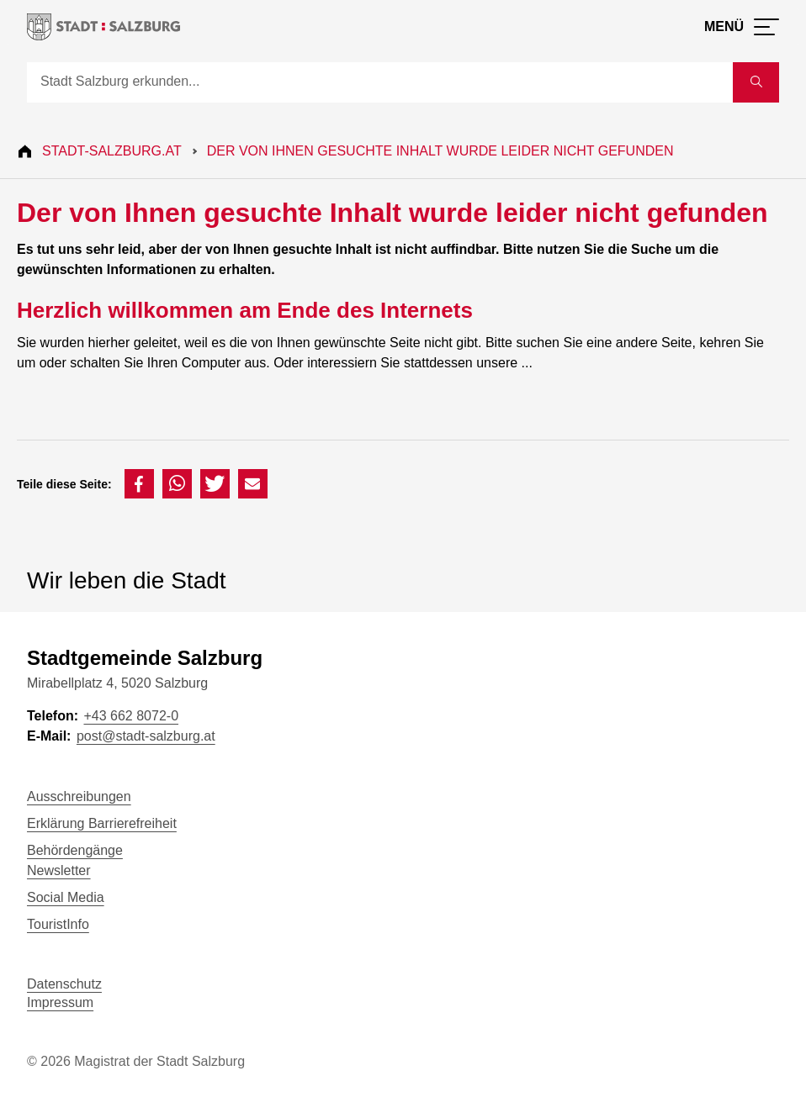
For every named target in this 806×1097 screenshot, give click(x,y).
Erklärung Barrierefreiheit (102, 823)
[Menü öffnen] (741, 27)
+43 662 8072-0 (130, 716)
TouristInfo (58, 924)
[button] (139, 483)
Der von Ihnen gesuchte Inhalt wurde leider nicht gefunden (440, 151)
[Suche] (380, 82)
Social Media (65, 897)
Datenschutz (64, 984)
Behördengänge (75, 850)
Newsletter (59, 870)
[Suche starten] (756, 82)
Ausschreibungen (79, 796)
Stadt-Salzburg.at (112, 151)
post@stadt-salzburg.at (146, 736)
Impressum (60, 1002)
